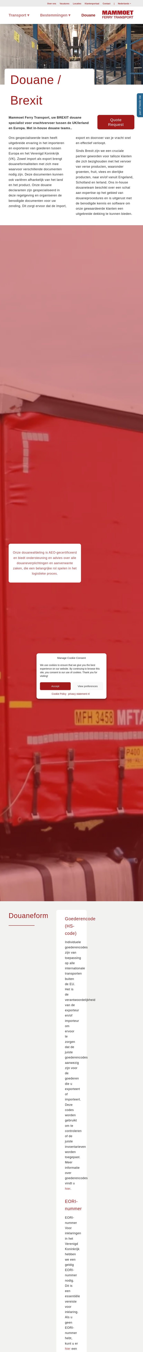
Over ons (51, 3)
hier (67, 1188)
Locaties (77, 3)
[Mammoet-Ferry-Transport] (118, 14)
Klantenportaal (92, 3)
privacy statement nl (79, 694)
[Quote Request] (115, 122)
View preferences (88, 686)
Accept (55, 686)
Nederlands (123, 3)
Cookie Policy (59, 694)
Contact (107, 3)
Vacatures (64, 3)
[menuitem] (51, 3)
